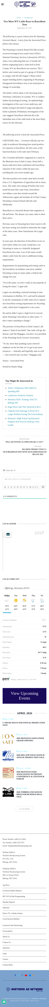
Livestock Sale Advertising (12, 925)
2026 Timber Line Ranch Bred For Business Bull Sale (29, 794)
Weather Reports (9, 902)
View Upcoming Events (24, 695)
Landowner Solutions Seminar (20, 395)
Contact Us (7, 942)
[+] (36, 487)
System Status (14, 1001)
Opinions (6, 908)
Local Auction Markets (11, 919)
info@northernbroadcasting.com (20, 846)
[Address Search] (24, 588)
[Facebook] (15, 975)
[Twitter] (19, 975)
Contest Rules (8, 965)
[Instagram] (22, 975)
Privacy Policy (24, 1001)
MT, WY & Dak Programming (14, 896)
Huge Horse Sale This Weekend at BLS (24, 407)
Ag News (6, 885)
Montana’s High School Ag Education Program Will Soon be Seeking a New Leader (24, 421)
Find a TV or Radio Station (12, 913)
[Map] (24, 549)
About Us (6, 937)
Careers (5, 959)
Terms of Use (35, 1001)
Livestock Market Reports (12, 891)
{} (33, 487)
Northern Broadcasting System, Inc (19, 998)
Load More (24, 809)
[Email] (30, 975)
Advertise (6, 948)
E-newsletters (8, 931)
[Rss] (33, 975)
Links (5, 954)
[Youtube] (26, 975)
